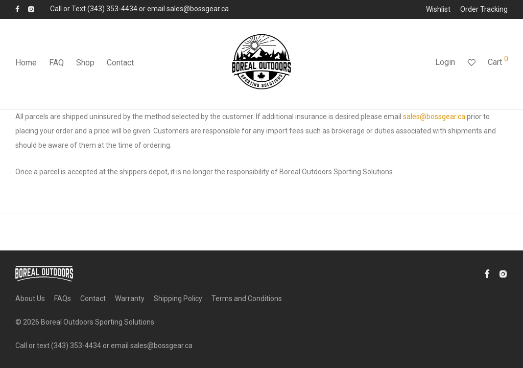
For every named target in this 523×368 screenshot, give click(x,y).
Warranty (130, 298)
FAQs (62, 298)
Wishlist (438, 9)
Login (445, 62)
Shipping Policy (178, 298)
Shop (85, 62)
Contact (120, 62)
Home (26, 62)
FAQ (56, 62)
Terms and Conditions (246, 298)
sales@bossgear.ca (434, 116)
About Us (30, 298)
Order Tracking (484, 9)
